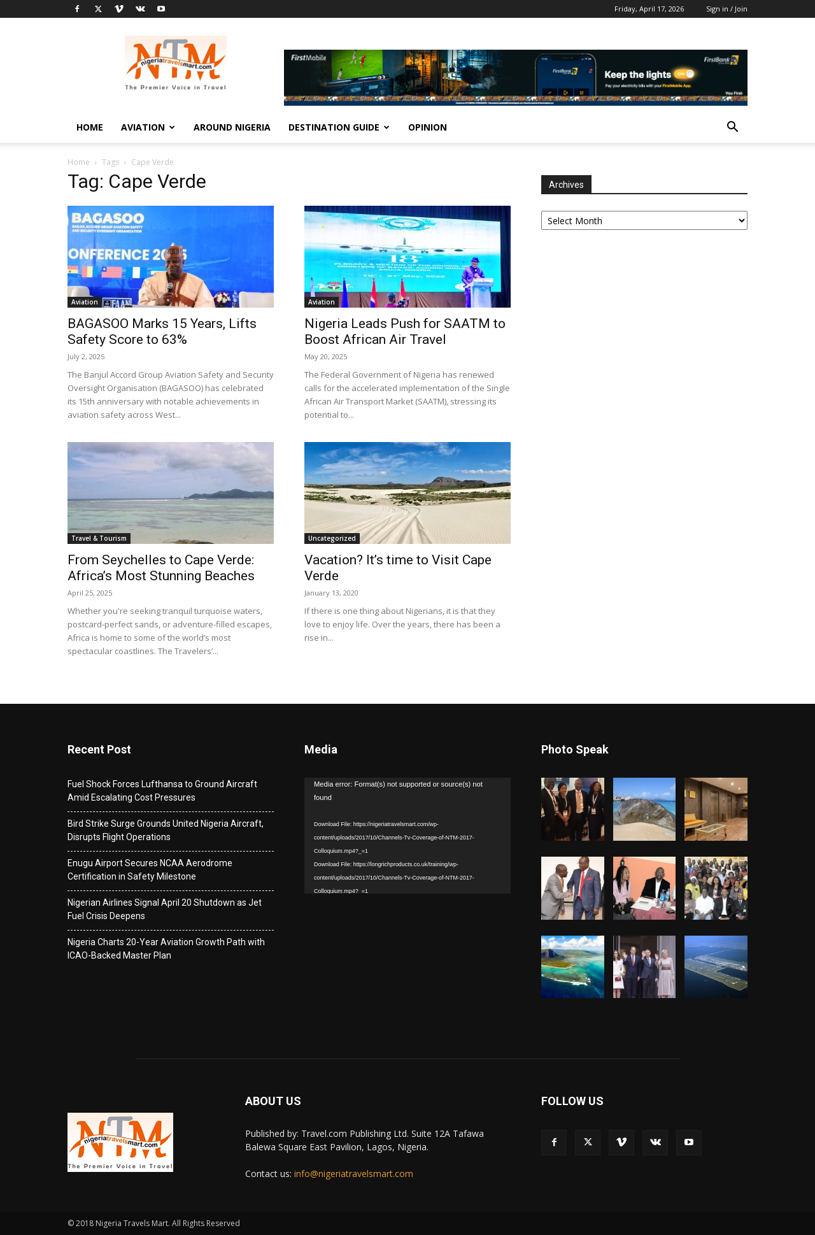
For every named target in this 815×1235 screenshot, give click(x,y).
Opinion (427, 127)
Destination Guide (339, 127)
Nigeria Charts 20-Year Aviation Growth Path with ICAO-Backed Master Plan (166, 948)
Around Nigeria (232, 127)
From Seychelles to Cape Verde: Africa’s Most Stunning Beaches (161, 567)
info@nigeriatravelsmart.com (353, 1173)
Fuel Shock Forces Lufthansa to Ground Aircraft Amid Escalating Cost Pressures (162, 791)
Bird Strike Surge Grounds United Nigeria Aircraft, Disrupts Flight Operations (165, 830)
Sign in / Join (727, 8)
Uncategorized (332, 538)
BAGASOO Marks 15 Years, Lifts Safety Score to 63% (162, 331)
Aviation (148, 127)
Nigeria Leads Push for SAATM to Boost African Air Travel (405, 331)
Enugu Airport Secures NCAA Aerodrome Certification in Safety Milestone (149, 870)
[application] (407, 836)
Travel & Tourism (99, 538)
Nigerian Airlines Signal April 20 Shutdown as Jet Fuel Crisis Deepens (164, 909)
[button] (732, 128)
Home (89, 127)
